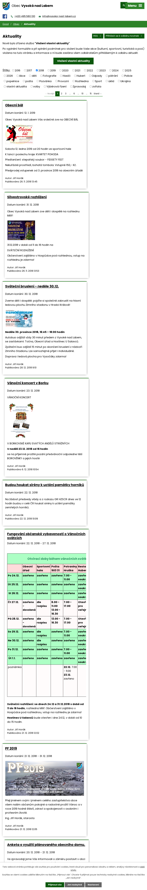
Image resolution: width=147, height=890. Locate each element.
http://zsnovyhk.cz (41, 784)
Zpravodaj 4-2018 (104, 567)
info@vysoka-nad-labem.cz (59, 14)
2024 (115, 68)
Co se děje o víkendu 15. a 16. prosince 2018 (108, 635)
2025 (128, 68)
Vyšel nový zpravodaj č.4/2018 (30, 633)
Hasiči (66, 74)
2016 (17, 68)
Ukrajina (125, 79)
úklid (111, 79)
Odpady (97, 74)
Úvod (6, 22)
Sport (98, 79)
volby (36, 84)
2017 (29, 68)
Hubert (81, 74)
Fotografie (49, 74)
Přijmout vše (54, 884)
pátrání (113, 74)
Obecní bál (14, 103)
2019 (53, 68)
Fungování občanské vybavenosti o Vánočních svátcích (107, 322)
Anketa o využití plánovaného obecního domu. (102, 541)
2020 (65, 68)
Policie (128, 74)
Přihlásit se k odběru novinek (124, 34)
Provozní (63, 79)
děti (34, 74)
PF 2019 (11, 539)
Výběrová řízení (56, 84)
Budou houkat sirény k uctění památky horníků (29, 322)
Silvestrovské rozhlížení (97, 103)
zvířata (96, 84)
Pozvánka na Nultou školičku (29, 705)
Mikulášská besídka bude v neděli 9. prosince (107, 707)
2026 (9, 74)
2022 (90, 68)
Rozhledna (82, 79)
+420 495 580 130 (24, 14)
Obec (16, 22)
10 (82, 91)
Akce (22, 74)
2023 (102, 68)
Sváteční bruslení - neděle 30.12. (32, 211)
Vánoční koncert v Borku (98, 211)
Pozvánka (45, 79)
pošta (29, 79)
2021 (77, 68)
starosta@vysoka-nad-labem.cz (98, 585)
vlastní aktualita (16, 84)
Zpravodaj (79, 84)
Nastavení (93, 884)
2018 (41, 68)
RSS (97, 34)
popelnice (12, 79)
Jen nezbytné (74, 884)
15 (91, 91)
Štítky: (6, 68)
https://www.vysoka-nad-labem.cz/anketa (105, 577)
